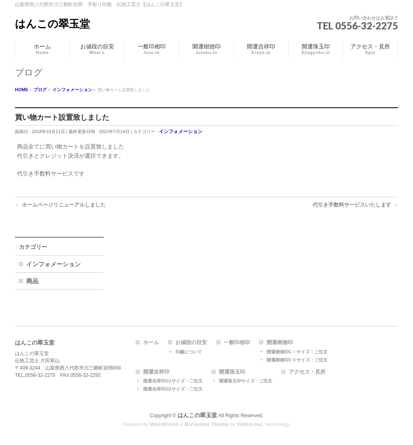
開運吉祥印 (156, 372)
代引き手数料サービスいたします (355, 205)
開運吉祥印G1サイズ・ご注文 (172, 380)
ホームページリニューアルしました (60, 205)
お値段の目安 (191, 342)
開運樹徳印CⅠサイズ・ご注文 (297, 351)
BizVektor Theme (207, 424)
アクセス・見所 (307, 372)
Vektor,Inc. (250, 424)
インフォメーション (180, 131)
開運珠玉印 (232, 372)
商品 (32, 281)
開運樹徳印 (280, 342)
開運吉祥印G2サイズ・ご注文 (172, 389)
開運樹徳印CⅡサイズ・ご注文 (297, 359)
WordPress (164, 424)
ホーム (151, 342)
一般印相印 (237, 342)
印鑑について (188, 351)
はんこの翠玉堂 (52, 24)
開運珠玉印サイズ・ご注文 (245, 380)
